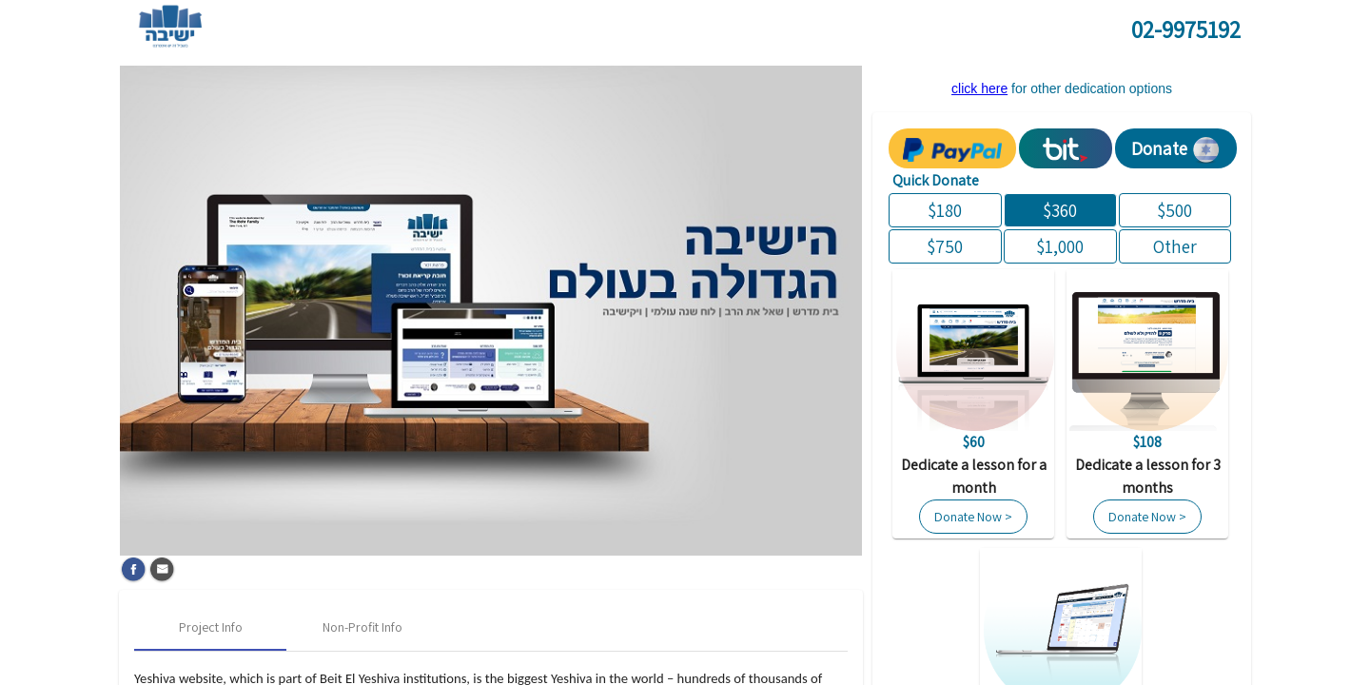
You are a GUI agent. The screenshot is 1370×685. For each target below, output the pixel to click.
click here (979, 88)
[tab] (210, 628)
